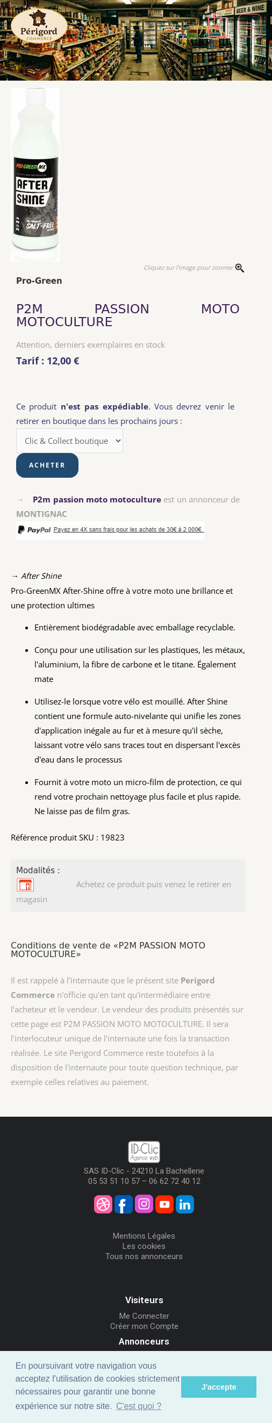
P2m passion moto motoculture (97, 499)
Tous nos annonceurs (144, 1256)
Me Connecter (144, 1316)
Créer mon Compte (144, 1326)
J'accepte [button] (219, 1387)
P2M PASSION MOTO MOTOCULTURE (128, 315)
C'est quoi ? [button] (138, 1406)
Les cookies (144, 1246)
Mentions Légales (144, 1236)
